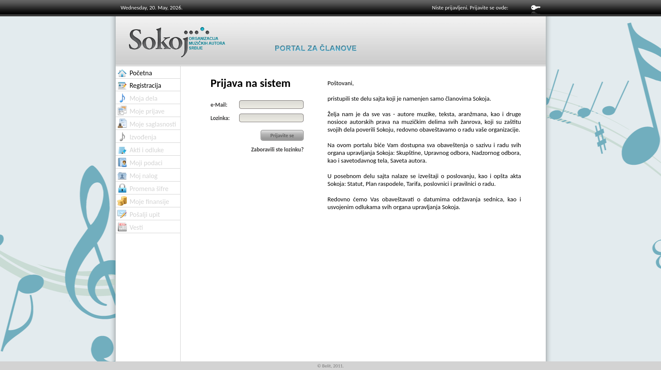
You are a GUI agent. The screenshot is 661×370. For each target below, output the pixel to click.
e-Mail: (219, 104)
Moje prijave (146, 111)
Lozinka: (220, 118)
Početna (140, 73)
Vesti (136, 227)
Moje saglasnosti (152, 124)
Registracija (145, 85)
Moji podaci (146, 163)
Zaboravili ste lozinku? (277, 149)
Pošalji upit (144, 214)
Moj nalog (143, 176)
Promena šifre (149, 189)
